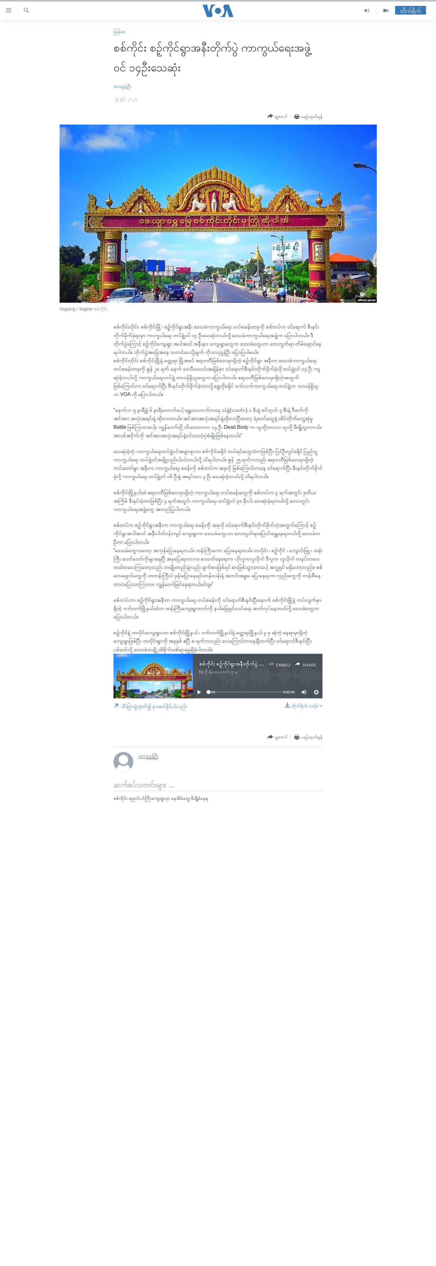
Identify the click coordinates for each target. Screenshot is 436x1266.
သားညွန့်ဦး (122, 86)
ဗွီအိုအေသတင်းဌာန (221, 671)
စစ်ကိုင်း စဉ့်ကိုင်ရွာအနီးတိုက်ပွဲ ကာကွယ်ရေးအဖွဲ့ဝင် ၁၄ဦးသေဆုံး (260, 663)
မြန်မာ (119, 31)
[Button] (277, 116)
